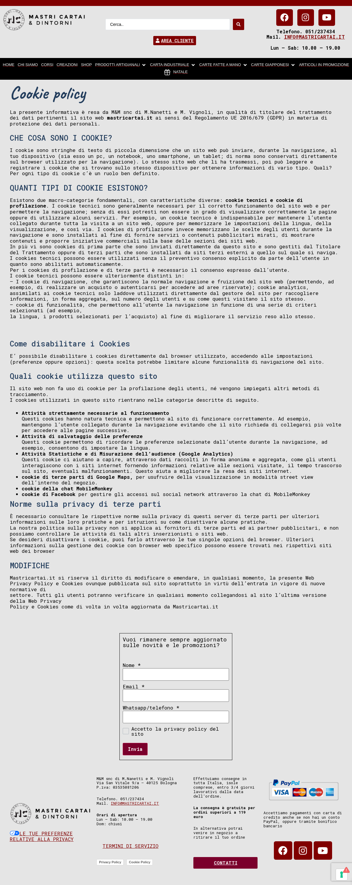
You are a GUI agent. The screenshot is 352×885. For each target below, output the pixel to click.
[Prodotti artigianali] (121, 65)
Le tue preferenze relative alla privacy (42, 836)
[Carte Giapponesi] (273, 65)
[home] (8, 65)
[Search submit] (238, 24)
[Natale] (176, 72)
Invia (135, 749)
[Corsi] (47, 65)
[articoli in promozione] (324, 65)
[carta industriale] (173, 65)
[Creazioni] (67, 65)
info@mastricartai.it (314, 37)
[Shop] (86, 65)
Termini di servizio (130, 845)
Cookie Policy (139, 862)
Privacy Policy (110, 862)
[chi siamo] (28, 65)
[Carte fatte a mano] (223, 65)
